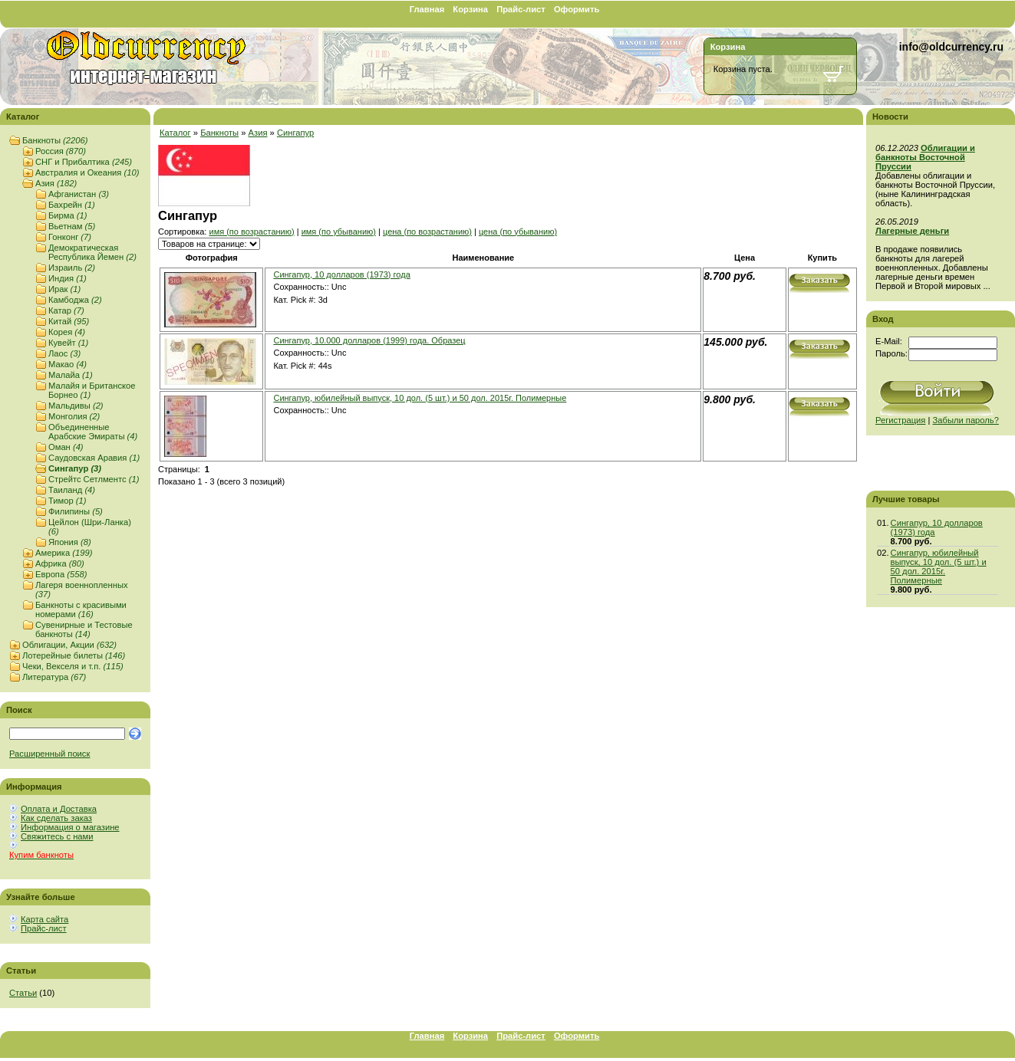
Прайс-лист (520, 9)
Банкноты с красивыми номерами (81, 609)
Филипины (75, 511)
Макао (67, 364)
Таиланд (71, 489)
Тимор (67, 500)
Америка (63, 552)
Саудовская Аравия (94, 457)
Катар (66, 310)
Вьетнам (71, 226)
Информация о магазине (70, 827)
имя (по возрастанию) (251, 231)
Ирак (64, 289)
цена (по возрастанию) (427, 231)
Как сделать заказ (56, 818)
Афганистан (78, 194)
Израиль (71, 267)
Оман (66, 447)
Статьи (23, 992)
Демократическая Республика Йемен (92, 252)
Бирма (67, 215)
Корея (66, 332)
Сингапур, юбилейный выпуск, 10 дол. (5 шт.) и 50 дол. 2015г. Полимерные (419, 397)
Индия (67, 278)
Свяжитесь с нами (57, 836)
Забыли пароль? (966, 420)
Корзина (470, 9)
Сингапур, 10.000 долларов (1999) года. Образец (369, 340)
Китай (68, 321)
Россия (60, 151)
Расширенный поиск (49, 753)
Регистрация (900, 420)
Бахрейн (71, 204)
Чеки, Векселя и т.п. (73, 666)
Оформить (576, 9)
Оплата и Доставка (59, 808)
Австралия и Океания (87, 172)
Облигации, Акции (69, 644)
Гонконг (69, 236)
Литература (54, 677)
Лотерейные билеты (73, 655)
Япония (69, 542)
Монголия (74, 416)
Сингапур (74, 468)
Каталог (175, 132)
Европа (61, 574)
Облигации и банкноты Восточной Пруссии (925, 157)
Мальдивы (76, 405)
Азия (56, 183)
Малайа (70, 374)
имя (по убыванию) (339, 231)
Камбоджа (75, 299)
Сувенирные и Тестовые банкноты (84, 629)
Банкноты (54, 140)
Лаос (64, 353)
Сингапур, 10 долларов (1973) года (341, 274)
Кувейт (68, 342)
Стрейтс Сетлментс (93, 479)
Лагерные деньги (912, 230)
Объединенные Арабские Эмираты (92, 431)
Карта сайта (44, 919)
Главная (427, 9)
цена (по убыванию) (518, 231)
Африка (59, 563)
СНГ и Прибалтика (83, 161)
